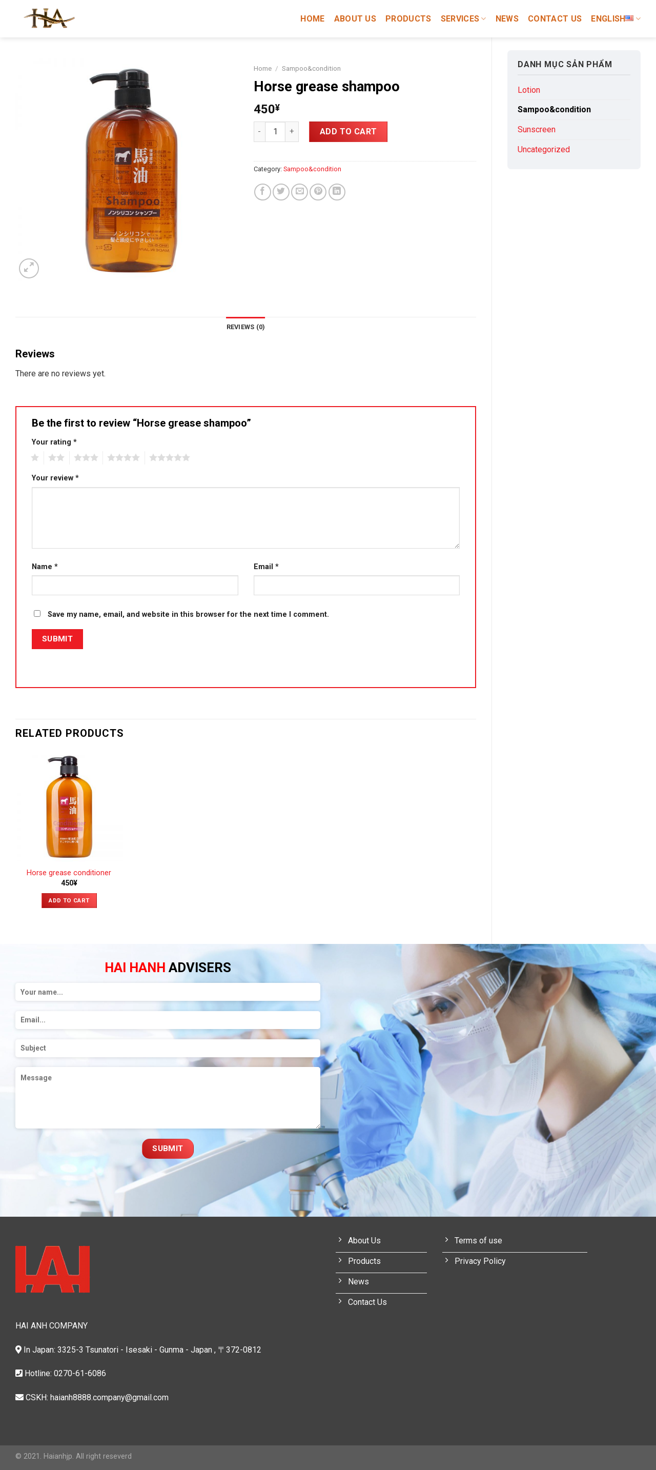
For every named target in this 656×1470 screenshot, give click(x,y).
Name (45, 566)
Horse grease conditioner (69, 873)
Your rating (54, 442)
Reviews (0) (246, 327)
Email (266, 566)
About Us (355, 19)
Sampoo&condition (554, 109)
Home (312, 19)
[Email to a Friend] (299, 192)
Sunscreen (537, 129)
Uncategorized (544, 149)
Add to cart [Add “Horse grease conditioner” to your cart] (69, 900)
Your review (55, 478)
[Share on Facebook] (262, 192)
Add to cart (348, 131)
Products (408, 19)
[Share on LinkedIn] (337, 192)
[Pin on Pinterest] (318, 192)
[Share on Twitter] (281, 192)
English (616, 18)
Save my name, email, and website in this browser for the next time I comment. (188, 614)
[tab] (246, 327)
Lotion (529, 90)
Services (463, 19)
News (507, 19)
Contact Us (555, 19)
